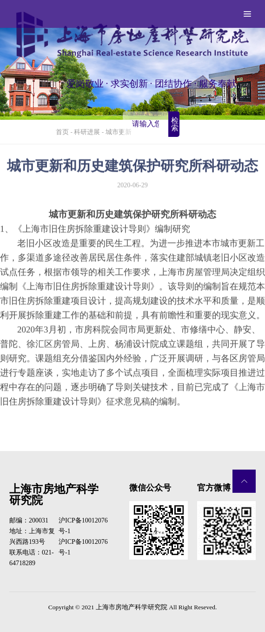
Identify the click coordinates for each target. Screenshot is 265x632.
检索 (175, 124)
